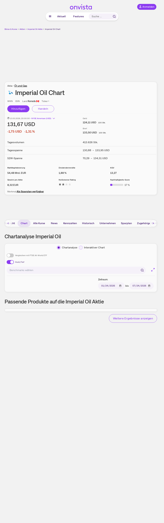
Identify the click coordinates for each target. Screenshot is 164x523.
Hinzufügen (18, 108)
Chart (24, 223)
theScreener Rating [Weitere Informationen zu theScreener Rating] (67, 180)
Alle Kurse (39, 223)
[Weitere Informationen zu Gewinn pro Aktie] (12, 185)
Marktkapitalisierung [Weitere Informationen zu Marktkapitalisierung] (16, 167)
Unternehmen (107, 223)
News (54, 223)
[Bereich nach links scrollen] (8, 223)
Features (78, 16)
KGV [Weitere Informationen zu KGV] (112, 167)
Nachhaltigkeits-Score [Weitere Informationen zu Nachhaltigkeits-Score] (120, 180)
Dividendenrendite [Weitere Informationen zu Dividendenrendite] (67, 167)
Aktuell (61, 16)
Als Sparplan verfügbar (30, 191)
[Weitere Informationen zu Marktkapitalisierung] (16, 173)
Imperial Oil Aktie (35, 29)
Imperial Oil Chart (52, 29)
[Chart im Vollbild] (153, 269)
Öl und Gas (20, 85)
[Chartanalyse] (67, 248)
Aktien (22, 29)
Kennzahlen (70, 223)
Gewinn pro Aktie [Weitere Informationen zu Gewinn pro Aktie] (15, 180)
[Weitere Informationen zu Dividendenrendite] (62, 173)
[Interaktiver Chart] (92, 248)
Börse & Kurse (11, 29)
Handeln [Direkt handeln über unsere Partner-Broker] (43, 108)
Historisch (88, 223)
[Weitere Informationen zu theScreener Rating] (65, 185)
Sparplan (126, 223)
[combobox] (76, 270)
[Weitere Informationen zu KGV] (113, 173)
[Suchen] (142, 270)
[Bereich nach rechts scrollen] (153, 223)
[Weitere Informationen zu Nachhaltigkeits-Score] (120, 185)
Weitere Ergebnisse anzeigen (133, 318)
